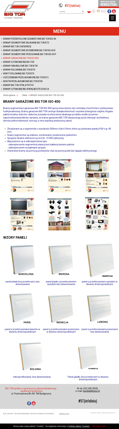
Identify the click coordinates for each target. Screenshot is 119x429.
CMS (99, 413)
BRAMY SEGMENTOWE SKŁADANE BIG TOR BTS (26, 42)
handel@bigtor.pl (91, 391)
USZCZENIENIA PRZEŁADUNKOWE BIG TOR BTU (25, 77)
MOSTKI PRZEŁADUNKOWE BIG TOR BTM (22, 81)
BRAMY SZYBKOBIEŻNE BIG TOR (18, 62)
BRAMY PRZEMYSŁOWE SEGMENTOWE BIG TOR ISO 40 (29, 38)
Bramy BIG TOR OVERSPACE (17, 46)
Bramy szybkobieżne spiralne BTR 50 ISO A (26, 89)
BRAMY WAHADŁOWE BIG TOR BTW (20, 66)
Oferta (24, 95)
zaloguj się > (64, 414)
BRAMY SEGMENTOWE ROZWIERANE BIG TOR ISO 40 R (29, 50)
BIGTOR (19, 10)
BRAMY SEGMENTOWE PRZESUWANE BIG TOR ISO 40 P (29, 54)
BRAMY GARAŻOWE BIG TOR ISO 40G (21, 58)
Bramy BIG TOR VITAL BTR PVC (18, 85)
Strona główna (9, 95)
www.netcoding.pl (109, 413)
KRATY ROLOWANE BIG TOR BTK (18, 73)
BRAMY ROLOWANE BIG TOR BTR (19, 69)
